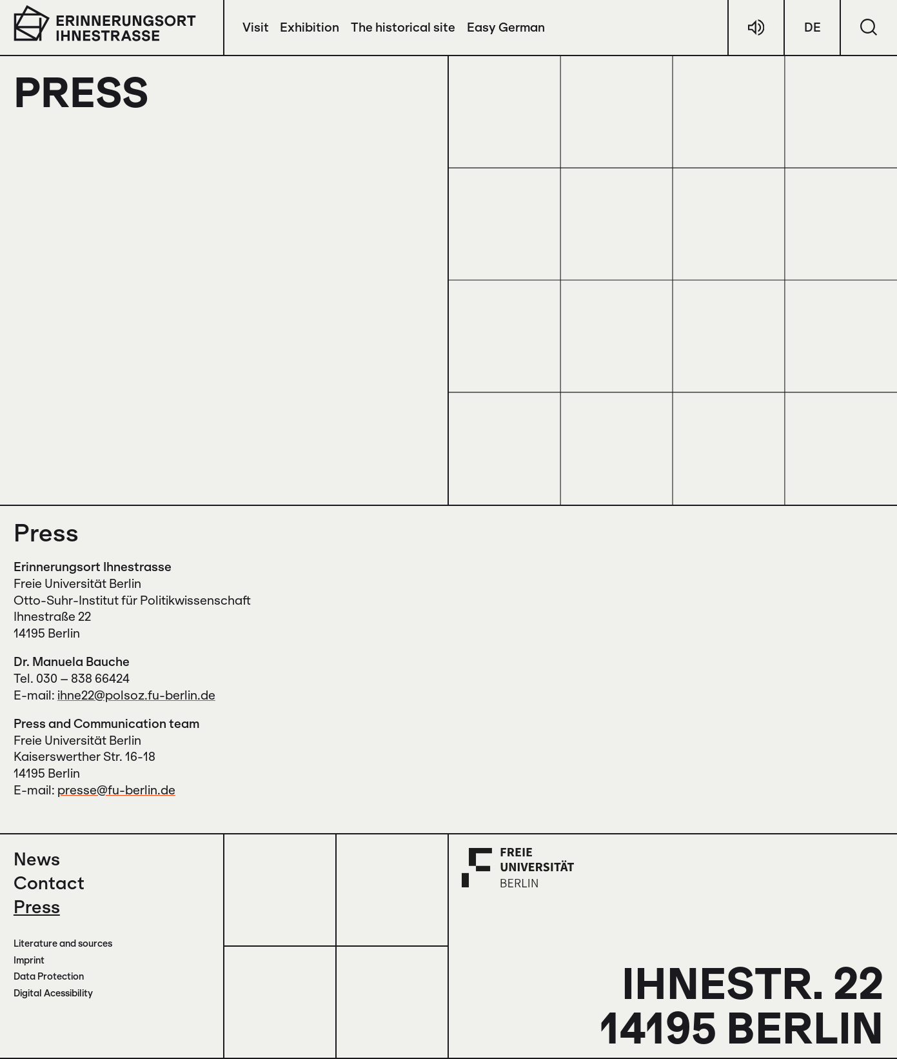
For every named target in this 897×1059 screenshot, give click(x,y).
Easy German (506, 27)
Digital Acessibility (53, 993)
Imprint (29, 960)
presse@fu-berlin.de (116, 790)
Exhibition (309, 27)
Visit (255, 27)
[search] (869, 27)
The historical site (403, 27)
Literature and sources (63, 943)
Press (37, 906)
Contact (49, 882)
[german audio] (756, 27)
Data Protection (49, 976)
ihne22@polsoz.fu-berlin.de (136, 695)
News (37, 858)
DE (812, 27)
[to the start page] (105, 23)
